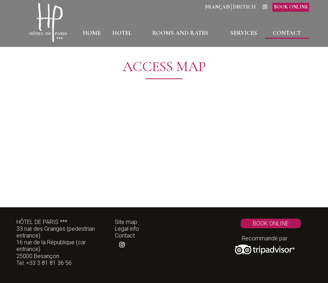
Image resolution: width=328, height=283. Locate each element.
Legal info (127, 228)
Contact (125, 235)
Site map (126, 222)
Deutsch (244, 7)
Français (217, 7)
